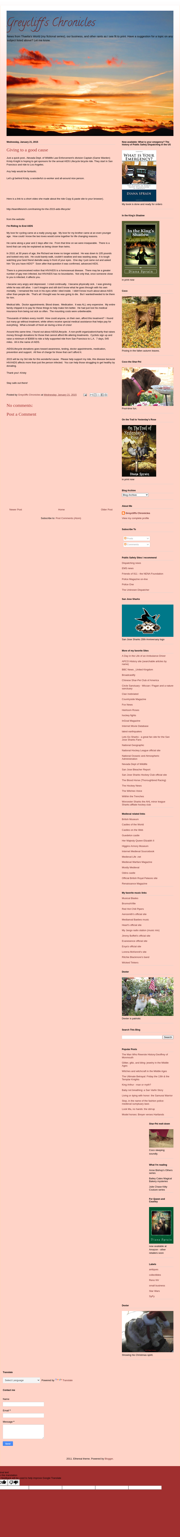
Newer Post (15, 509)
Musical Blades (130, 898)
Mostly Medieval (130, 867)
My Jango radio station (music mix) (141, 930)
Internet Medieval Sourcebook (138, 851)
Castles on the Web (132, 830)
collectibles (155, 1274)
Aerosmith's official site (134, 914)
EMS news (128, 568)
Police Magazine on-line (135, 579)
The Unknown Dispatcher (135, 589)
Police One (128, 584)
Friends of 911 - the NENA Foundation (142, 573)
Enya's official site (131, 946)
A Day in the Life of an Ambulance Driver (144, 655)
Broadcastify (128, 675)
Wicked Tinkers (130, 962)
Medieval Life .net (131, 856)
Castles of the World (133, 824)
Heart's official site (132, 925)
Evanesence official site (134, 941)
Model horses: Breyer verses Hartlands (143, 1114)
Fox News (127, 704)
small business (157, 1285)
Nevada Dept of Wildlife (134, 764)
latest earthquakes (132, 731)
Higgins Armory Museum (135, 846)
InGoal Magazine (131, 720)
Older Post (106, 509)
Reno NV (154, 1280)
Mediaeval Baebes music (135, 919)
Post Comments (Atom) (68, 518)
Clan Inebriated (130, 694)
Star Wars (154, 1291)
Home (61, 509)
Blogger (109, 1458)
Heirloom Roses (130, 710)
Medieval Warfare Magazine (137, 862)
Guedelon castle (131, 835)
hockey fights (129, 715)
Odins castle (128, 872)
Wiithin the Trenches (133, 796)
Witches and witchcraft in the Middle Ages (144, 1071)
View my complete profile (135, 518)
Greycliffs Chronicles (138, 513)
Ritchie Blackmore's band (135, 957)
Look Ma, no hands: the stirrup (138, 1109)
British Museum (130, 819)
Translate (64, 1380)
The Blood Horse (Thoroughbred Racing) (144, 780)
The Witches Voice (132, 791)
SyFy (152, 1296)
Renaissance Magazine (134, 883)
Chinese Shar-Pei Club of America (140, 680)
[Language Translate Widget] (21, 1380)
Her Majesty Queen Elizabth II (138, 840)
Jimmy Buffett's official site (136, 935)
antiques (153, 1269)
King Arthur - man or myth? (136, 1084)
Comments (131, 544)
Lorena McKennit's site (134, 951)
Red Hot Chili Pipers (133, 908)
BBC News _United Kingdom (137, 669)
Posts (128, 538)
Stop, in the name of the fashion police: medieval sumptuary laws (143, 1102)
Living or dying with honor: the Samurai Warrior (147, 1095)
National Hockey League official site (141, 750)
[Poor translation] (14, 1482)
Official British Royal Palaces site (140, 878)
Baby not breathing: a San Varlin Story (142, 1090)
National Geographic (133, 745)
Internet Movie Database (135, 726)
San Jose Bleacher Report (136, 769)
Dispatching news (131, 563)
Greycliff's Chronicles (51, 23)
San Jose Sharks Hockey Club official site (144, 774)
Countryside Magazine (134, 699)
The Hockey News (132, 785)
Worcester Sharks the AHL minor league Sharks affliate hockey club (143, 803)
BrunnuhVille (129, 903)
